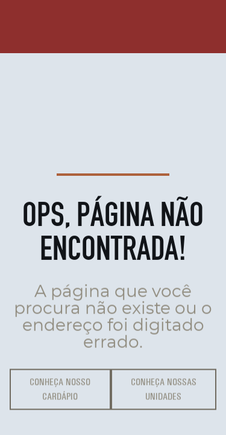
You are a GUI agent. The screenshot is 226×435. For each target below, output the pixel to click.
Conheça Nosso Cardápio (60, 391)
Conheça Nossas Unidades (163, 391)
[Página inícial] (34, 26)
